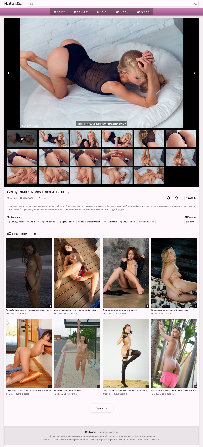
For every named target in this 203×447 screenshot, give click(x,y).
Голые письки (49, 222)
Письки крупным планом (89, 222)
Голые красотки (146, 222)
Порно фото (101, 408)
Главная (60, 11)
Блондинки (33, 222)
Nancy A (190, 222)
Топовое (122, 11)
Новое (102, 11)
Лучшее (143, 11)
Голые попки (110, 222)
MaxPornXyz (15, 3)
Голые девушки (16, 222)
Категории (81, 11)
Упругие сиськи (127, 222)
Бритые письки (67, 222)
